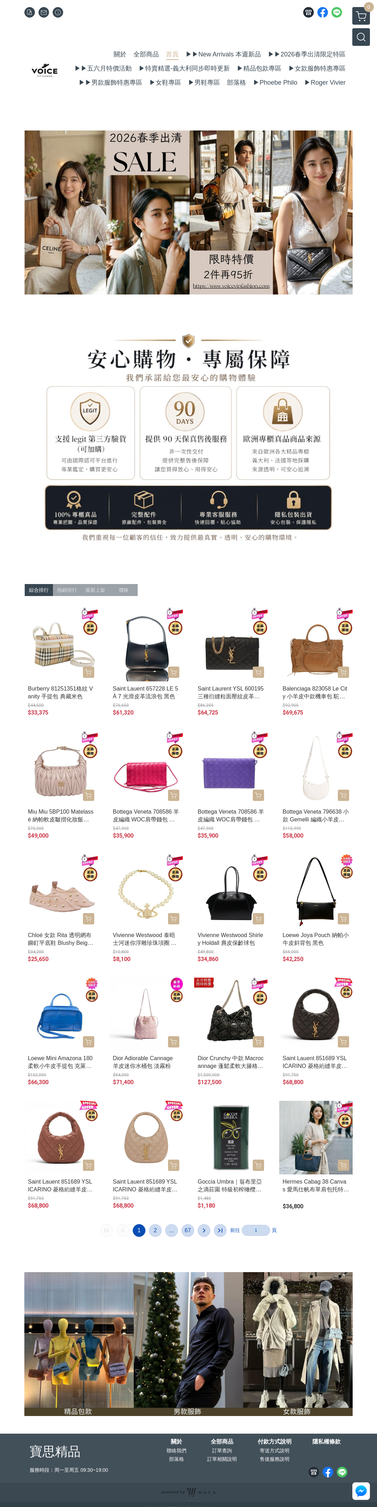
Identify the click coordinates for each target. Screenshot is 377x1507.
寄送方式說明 (274, 1450)
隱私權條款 (326, 1442)
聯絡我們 (176, 1450)
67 (188, 1230)
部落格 (176, 1459)
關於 (176, 1442)
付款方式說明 (275, 1442)
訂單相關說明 (222, 1459)
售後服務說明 (274, 1459)
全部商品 (222, 1442)
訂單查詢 (222, 1450)
